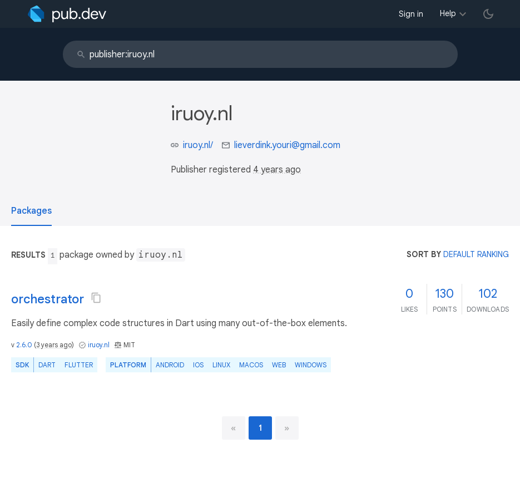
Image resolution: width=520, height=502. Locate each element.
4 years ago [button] (277, 169)
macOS (251, 365)
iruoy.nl (99, 345)
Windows (310, 365)
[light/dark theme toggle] (488, 14)
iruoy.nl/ (198, 145)
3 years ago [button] (54, 345)
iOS (198, 365)
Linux (221, 365)
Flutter (79, 365)
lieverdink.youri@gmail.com (287, 145)
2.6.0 (24, 345)
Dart (47, 365)
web (279, 365)
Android (170, 365)
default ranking (476, 254)
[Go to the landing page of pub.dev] (67, 14)
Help (448, 13)
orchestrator (47, 299)
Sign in (411, 14)
